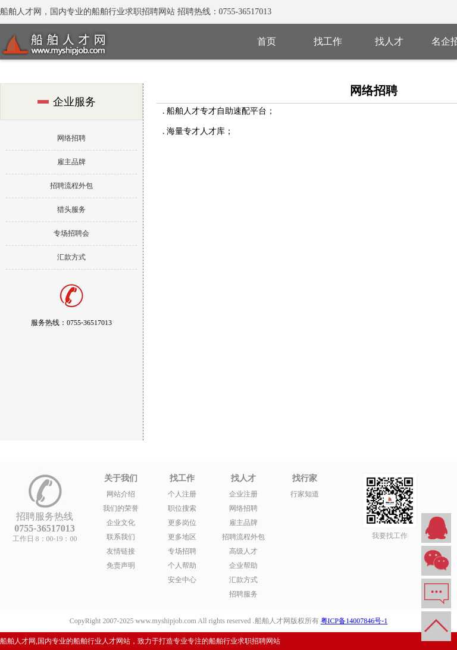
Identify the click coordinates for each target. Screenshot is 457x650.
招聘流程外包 (71, 186)
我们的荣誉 (121, 508)
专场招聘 (182, 551)
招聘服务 (243, 594)
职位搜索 (182, 508)
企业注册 (243, 494)
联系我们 (121, 537)
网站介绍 (121, 494)
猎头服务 (71, 209)
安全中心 (182, 580)
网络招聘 (71, 138)
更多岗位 (182, 522)
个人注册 (182, 494)
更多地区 (182, 537)
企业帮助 (243, 565)
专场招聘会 (71, 233)
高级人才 (243, 551)
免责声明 (121, 565)
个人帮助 (182, 565)
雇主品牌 (71, 162)
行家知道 (304, 494)
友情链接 (121, 551)
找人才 (389, 41)
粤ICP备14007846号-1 (354, 621)
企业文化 (121, 522)
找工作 (328, 41)
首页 (266, 41)
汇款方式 (71, 257)
